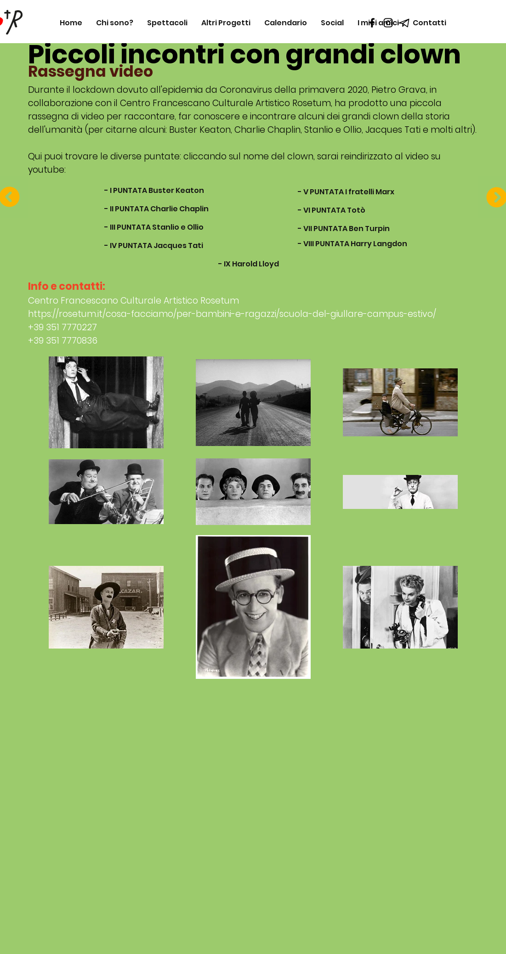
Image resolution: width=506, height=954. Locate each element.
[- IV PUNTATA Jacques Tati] (153, 246)
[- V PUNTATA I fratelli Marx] (346, 192)
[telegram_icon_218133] (404, 23)
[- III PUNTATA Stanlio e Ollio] (154, 227)
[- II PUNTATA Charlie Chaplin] (156, 209)
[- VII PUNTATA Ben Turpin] (344, 229)
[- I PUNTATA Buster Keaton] (154, 190)
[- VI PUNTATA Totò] (331, 210)
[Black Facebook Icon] (372, 23)
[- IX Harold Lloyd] (248, 264)
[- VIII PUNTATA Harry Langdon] (352, 244)
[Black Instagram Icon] (388, 23)
